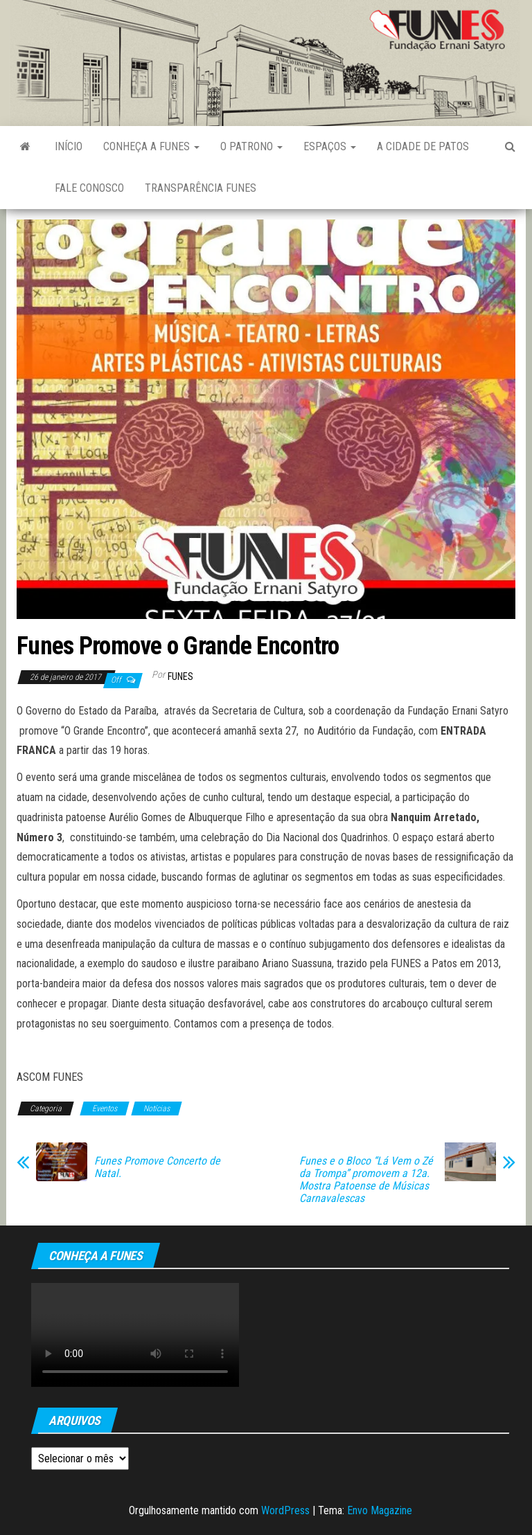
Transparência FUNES (200, 188)
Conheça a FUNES (151, 146)
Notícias (156, 1108)
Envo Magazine (379, 1510)
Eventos (104, 1108)
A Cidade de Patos (423, 146)
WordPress (285, 1510)
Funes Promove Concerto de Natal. (157, 1167)
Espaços (329, 146)
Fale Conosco (89, 188)
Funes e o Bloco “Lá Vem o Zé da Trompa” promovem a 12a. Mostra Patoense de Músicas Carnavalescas (366, 1180)
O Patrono (251, 146)
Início (68, 146)
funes (180, 676)
